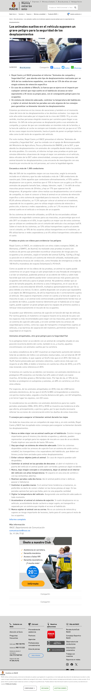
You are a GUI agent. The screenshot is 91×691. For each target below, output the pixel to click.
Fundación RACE (52, 14)
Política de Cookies (11, 684)
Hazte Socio (12, 14)
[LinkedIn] (67, 669)
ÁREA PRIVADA (36, 655)
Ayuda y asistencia (75, 14)
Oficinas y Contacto (48, 2)
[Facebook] (72, 663)
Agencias (31, 639)
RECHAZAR (45, 688)
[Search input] (60, 7)
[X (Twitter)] (76, 663)
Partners (31, 636)
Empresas (35, 2)
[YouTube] (72, 669)
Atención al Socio (16, 632)
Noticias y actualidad (39, 14)
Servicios (21, 14)
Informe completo (17, 519)
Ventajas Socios (76, 2)
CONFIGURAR (30, 688)
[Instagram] (67, 663)
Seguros (28, 14)
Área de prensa (63, 2)
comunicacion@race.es (19, 530)
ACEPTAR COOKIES (60, 688)
